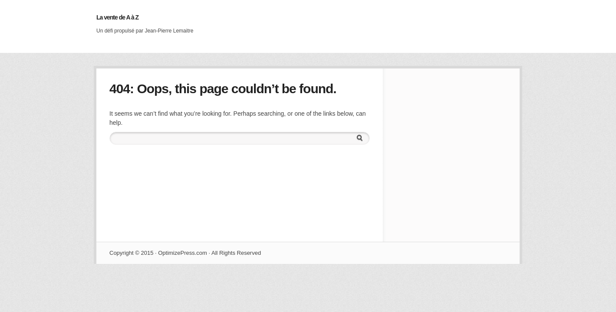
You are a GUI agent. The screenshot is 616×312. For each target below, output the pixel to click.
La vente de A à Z (117, 17)
